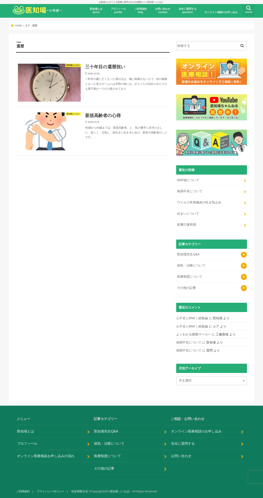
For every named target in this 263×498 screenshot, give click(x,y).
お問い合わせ (181, 456)
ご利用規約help (140, 10)
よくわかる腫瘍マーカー (193, 334)
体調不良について (189, 191)
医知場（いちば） (121, 491)
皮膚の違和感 (186, 224)
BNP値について (188, 180)
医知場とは (25, 431)
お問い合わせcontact (162, 10)
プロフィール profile (118, 10)
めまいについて (188, 213)
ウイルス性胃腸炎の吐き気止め (199, 202)
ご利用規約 (23, 491)
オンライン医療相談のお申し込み (196, 431)
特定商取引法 (79, 491)
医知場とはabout (96, 10)
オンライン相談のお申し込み (221, 12)
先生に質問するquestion (187, 10)
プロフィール (27, 443)
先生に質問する (183, 443)
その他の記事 (186, 287)
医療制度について (189, 276)
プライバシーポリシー (50, 491)
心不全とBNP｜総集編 (192, 318)
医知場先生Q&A (188, 254)
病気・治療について (191, 265)
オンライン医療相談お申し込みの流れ (45, 456)
